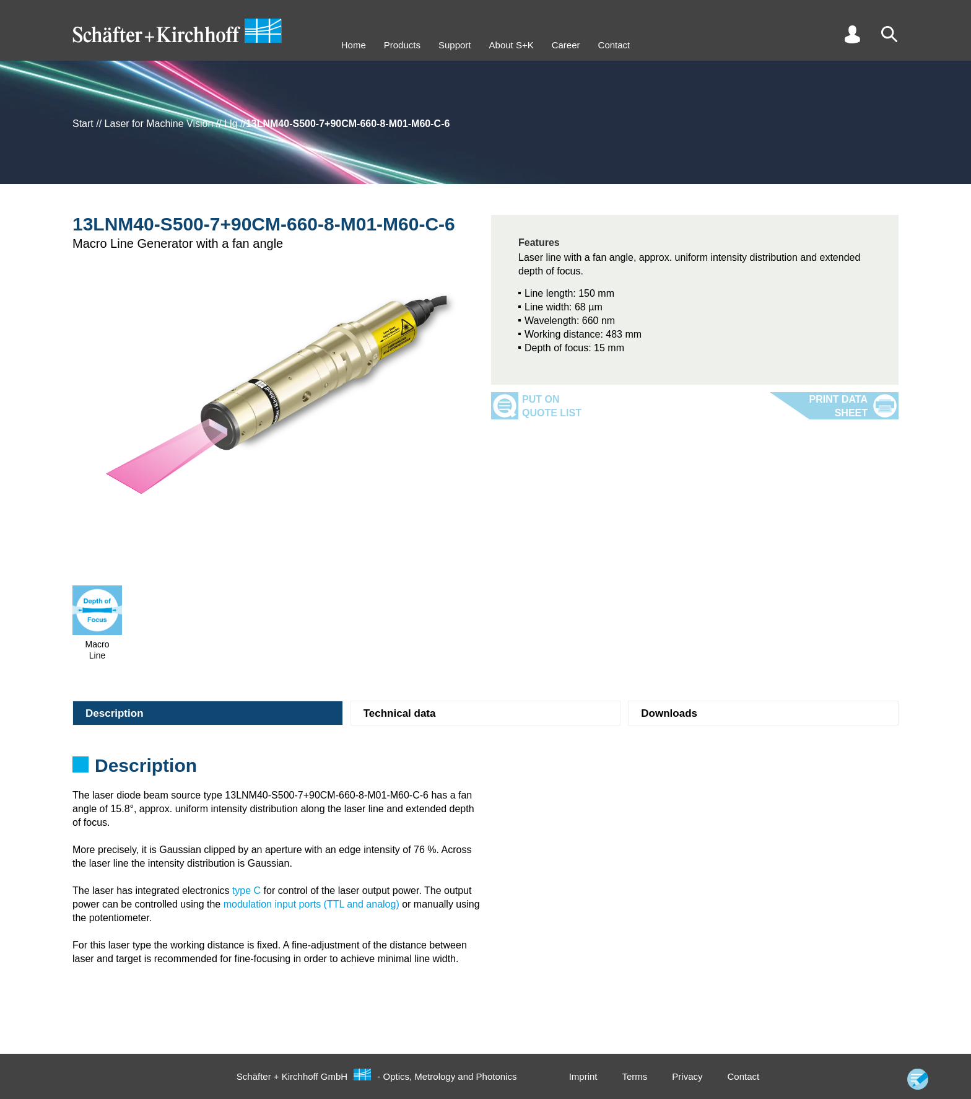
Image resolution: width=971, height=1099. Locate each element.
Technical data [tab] (400, 713)
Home (353, 45)
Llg (230, 123)
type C (246, 890)
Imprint (583, 1076)
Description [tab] (114, 713)
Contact (614, 45)
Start (83, 123)
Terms (634, 1076)
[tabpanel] (485, 769)
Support (454, 45)
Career (566, 45)
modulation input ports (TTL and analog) (311, 904)
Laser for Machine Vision (159, 123)
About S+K (511, 45)
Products (402, 45)
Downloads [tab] (669, 713)
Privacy (687, 1076)
